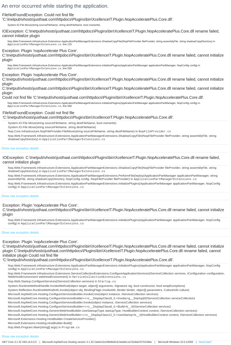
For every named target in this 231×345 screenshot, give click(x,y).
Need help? (205, 341)
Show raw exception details (20, 148)
